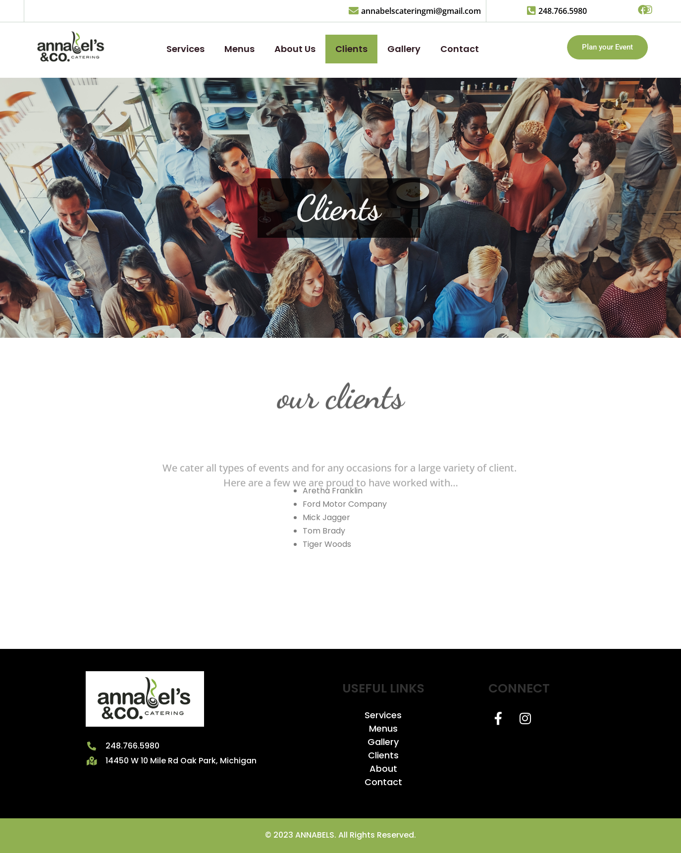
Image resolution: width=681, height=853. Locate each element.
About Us (294, 49)
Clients (351, 49)
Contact (459, 49)
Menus (239, 49)
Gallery (403, 49)
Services (185, 49)
